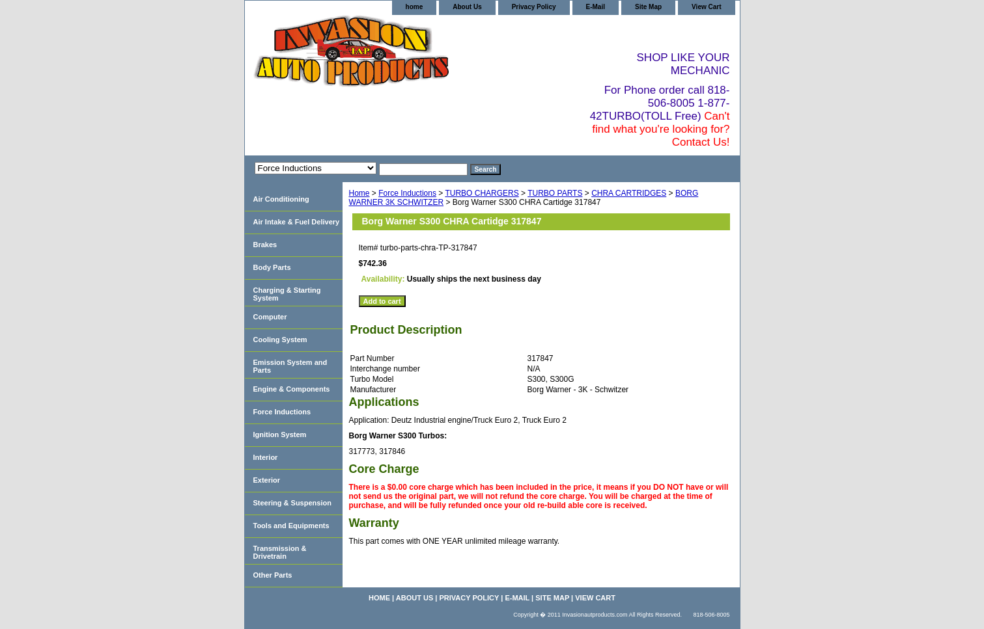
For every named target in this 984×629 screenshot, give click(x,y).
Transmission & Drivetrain (280, 552)
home (414, 6)
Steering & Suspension (292, 503)
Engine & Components (291, 389)
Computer (270, 317)
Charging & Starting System (287, 294)
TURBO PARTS (554, 193)
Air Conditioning (281, 199)
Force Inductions (407, 193)
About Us (467, 6)
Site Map (648, 6)
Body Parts (272, 267)
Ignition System (280, 434)
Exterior (267, 480)
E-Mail (595, 6)
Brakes (265, 244)
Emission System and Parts (290, 366)
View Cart (706, 6)
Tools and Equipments (291, 525)
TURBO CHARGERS (481, 193)
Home (359, 193)
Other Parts (272, 575)
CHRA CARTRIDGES (628, 193)
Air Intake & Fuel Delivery (296, 222)
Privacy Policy (534, 6)
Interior (265, 457)
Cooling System (280, 339)
